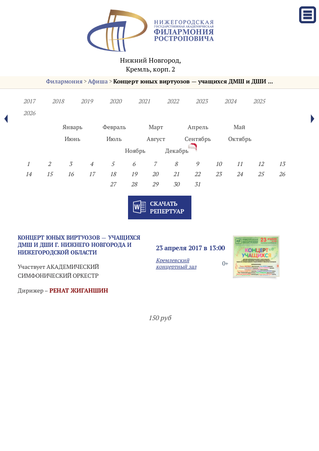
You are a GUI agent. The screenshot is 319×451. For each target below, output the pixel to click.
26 (282, 174)
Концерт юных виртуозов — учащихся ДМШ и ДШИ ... (193, 81)
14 (28, 174)
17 (92, 174)
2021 (144, 101)
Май (239, 127)
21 (176, 174)
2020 (115, 101)
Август (156, 139)
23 (218, 174)
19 (134, 174)
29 (155, 184)
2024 (230, 101)
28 (134, 184)
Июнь (72, 139)
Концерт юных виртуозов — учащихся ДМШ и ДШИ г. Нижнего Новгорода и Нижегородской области (79, 245)
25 (261, 174)
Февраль (114, 127)
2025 (259, 101)
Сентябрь (198, 139)
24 (240, 174)
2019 (87, 101)
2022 (173, 101)
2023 (201, 101)
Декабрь (176, 151)
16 (71, 174)
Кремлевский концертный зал (176, 263)
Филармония (64, 81)
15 (49, 174)
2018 (58, 101)
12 (261, 164)
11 (240, 164)
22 (197, 174)
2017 (29, 101)
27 (113, 184)
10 (218, 164)
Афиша (98, 81)
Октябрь (239, 139)
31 (197, 184)
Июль (114, 139)
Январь (72, 127)
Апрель (198, 127)
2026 (29, 113)
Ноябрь (135, 151)
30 (176, 184)
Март (156, 127)
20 (155, 174)
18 (113, 174)
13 (282, 164)
